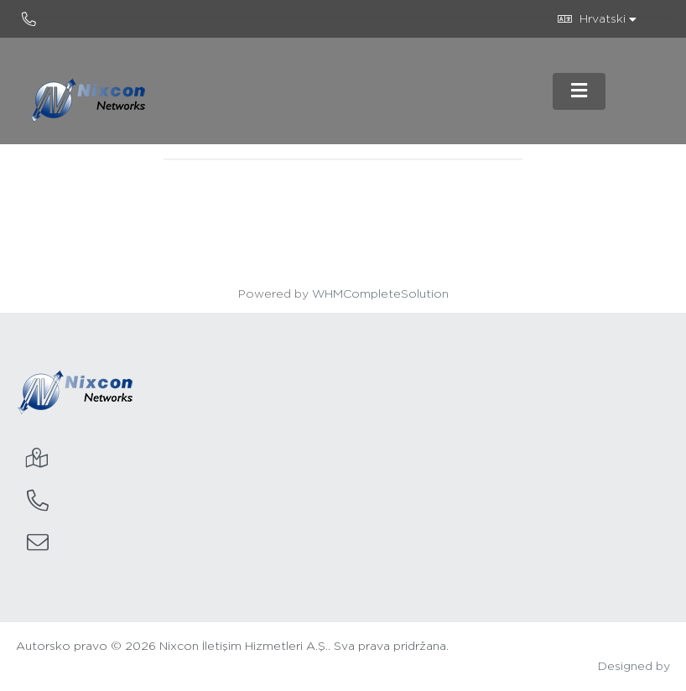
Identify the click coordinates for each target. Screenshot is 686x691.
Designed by (634, 667)
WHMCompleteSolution (380, 294)
